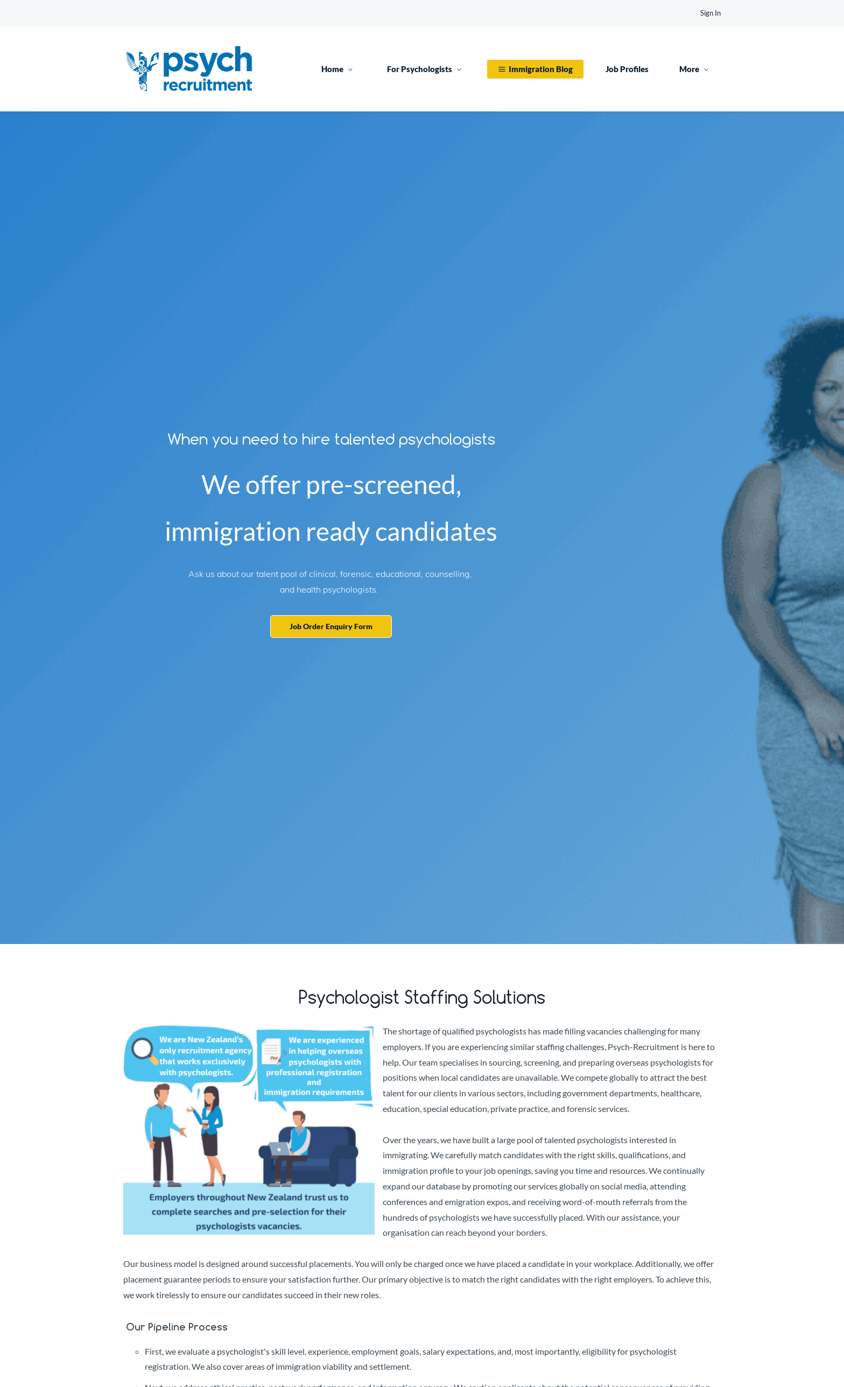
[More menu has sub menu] (696, 69)
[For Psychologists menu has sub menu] (426, 69)
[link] (249, 1031)
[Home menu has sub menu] (339, 69)
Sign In (710, 13)
